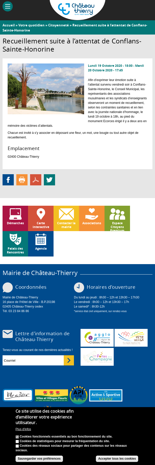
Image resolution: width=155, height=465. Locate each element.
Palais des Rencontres (15, 250)
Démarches (15, 223)
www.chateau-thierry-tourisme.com (97, 357)
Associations (91, 223)
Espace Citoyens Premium (117, 226)
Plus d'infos (23, 431)
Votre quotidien (31, 25)
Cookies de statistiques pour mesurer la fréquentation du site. (65, 443)
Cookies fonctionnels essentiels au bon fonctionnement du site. (66, 438)
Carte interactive (41, 225)
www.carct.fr (97, 338)
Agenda (41, 248)
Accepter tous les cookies (117, 460)
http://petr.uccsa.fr (131, 338)
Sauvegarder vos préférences (39, 460)
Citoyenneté (58, 25)
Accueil (9, 25)
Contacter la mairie (66, 225)
